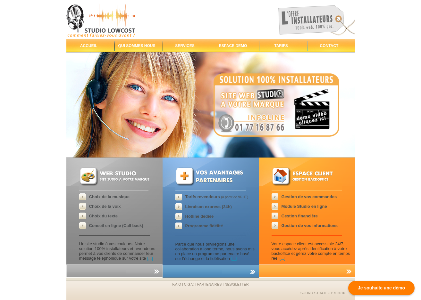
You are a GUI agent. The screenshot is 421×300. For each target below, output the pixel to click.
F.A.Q (176, 284)
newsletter (236, 284)
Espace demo (233, 46)
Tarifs (281, 46)
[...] (150, 258)
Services (184, 46)
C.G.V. (188, 284)
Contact (329, 46)
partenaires (209, 284)
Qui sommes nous (136, 46)
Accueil (88, 46)
